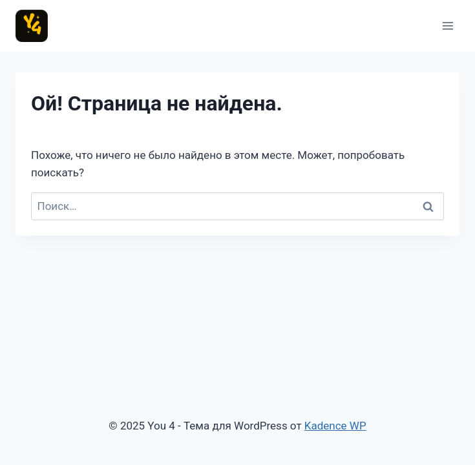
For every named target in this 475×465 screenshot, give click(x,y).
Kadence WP (335, 425)
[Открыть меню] (447, 26)
